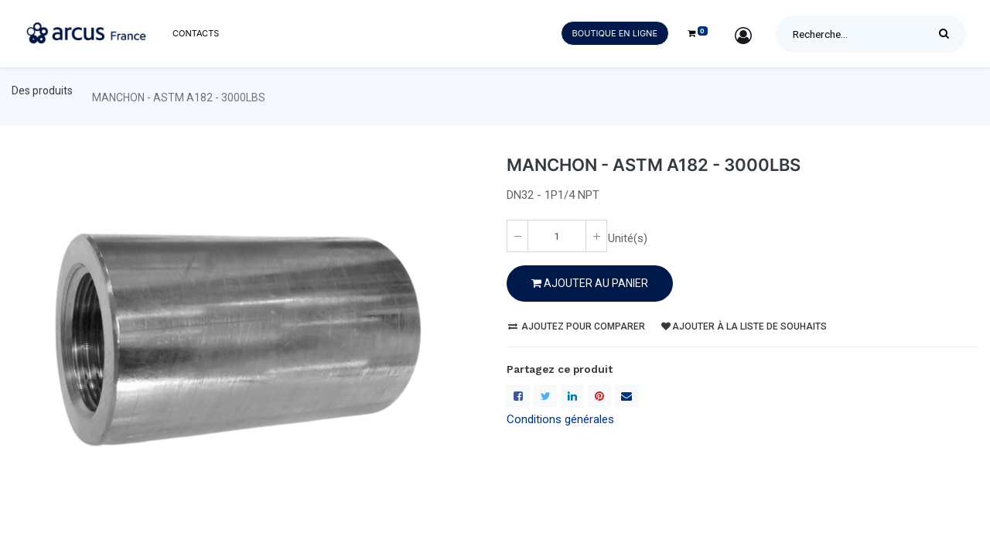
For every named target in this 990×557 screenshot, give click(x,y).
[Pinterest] (599, 396)
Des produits (42, 90)
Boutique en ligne (614, 33)
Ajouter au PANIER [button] (589, 283)
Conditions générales (560, 419)
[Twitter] (545, 396)
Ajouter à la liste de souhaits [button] (744, 326)
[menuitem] (195, 33)
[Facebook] (518, 396)
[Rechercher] (948, 34)
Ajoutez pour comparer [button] (576, 326)
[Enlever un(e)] (517, 235)
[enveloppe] (626, 396)
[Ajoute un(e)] (596, 235)
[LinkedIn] (572, 396)
